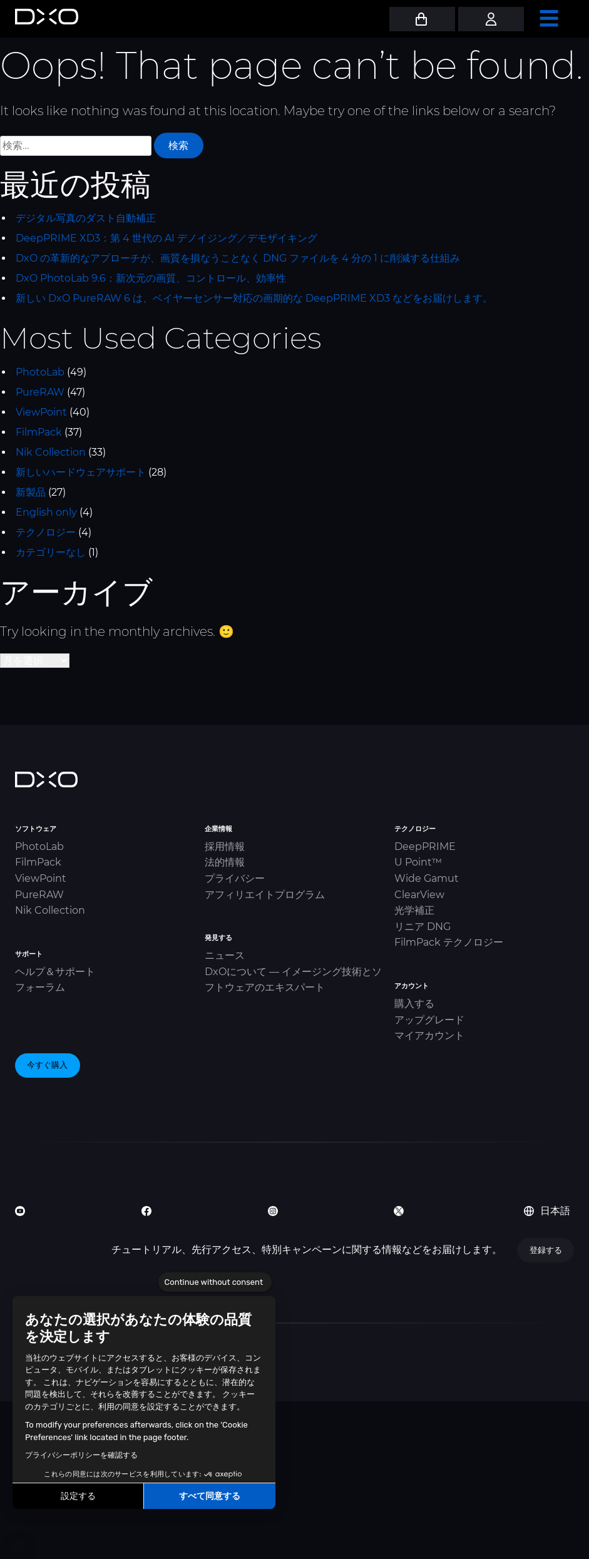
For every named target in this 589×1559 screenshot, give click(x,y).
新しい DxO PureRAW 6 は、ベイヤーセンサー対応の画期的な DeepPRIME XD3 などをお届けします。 (254, 298)
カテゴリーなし (51, 552)
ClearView (419, 895)
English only (46, 512)
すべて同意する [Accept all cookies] (209, 1496)
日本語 (547, 1211)
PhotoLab (40, 372)
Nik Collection (51, 452)
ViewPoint (41, 412)
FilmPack (39, 432)
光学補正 (414, 910)
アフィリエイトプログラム (265, 895)
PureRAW (40, 392)
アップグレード (429, 1020)
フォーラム (40, 987)
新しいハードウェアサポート (81, 472)
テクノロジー (46, 532)
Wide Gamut (426, 878)
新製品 (31, 492)
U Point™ (418, 862)
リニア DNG (422, 927)
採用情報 (225, 846)
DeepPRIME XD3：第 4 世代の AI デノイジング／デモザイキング (166, 238)
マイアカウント (429, 1035)
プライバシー (235, 878)
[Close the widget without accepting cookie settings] (215, 1282)
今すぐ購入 (47, 1065)
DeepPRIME (425, 846)
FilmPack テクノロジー (448, 942)
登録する (546, 1250)
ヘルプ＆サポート (55, 972)
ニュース (225, 955)
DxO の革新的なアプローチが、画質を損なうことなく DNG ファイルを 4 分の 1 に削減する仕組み (238, 258)
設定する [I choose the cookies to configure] (78, 1496)
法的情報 (225, 862)
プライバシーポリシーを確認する (81, 1455)
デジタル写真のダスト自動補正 (86, 218)
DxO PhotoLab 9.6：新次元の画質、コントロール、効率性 (151, 278)
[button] (18, 1545)
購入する (414, 1004)
